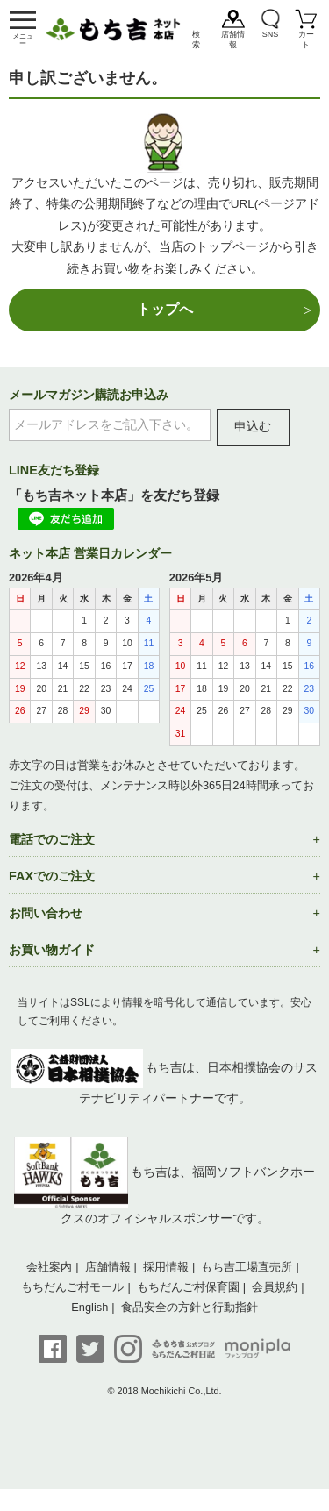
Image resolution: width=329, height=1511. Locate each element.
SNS (270, 34)
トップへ (165, 309)
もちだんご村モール (72, 1287)
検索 (196, 39)
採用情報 (166, 1266)
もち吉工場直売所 (246, 1266)
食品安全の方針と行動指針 (189, 1307)
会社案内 (49, 1266)
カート (306, 39)
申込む (252, 426)
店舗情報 (233, 39)
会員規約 (274, 1287)
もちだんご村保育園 (188, 1287)
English (89, 1307)
